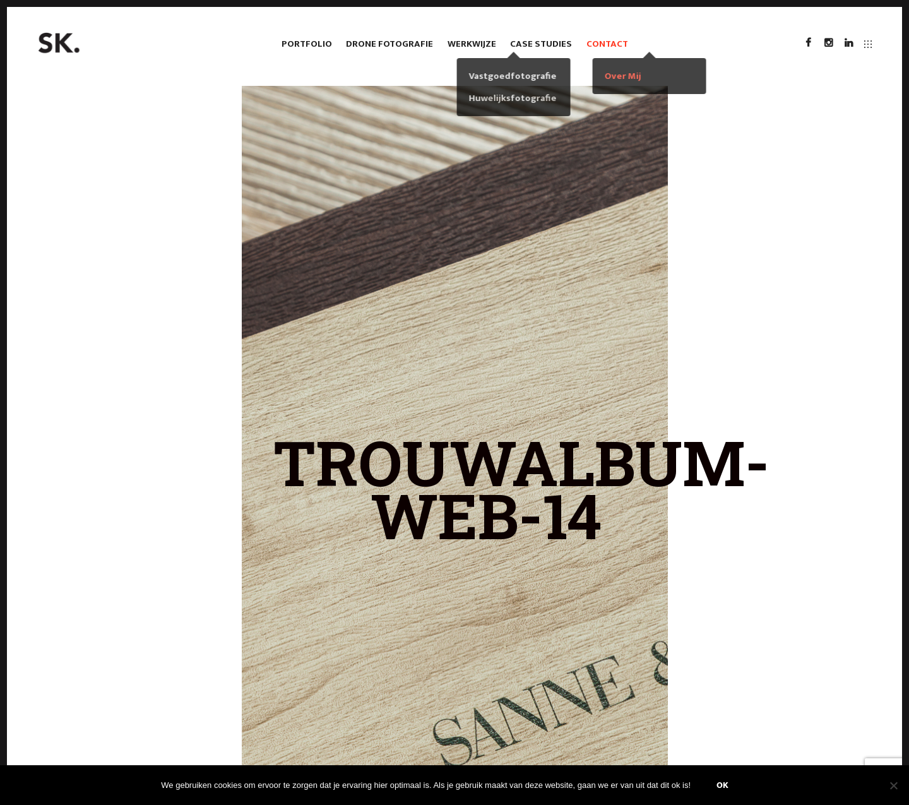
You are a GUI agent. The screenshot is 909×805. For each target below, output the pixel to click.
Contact (607, 44)
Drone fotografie (389, 44)
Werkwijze (472, 44)
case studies (541, 44)
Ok (722, 785)
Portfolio (307, 44)
